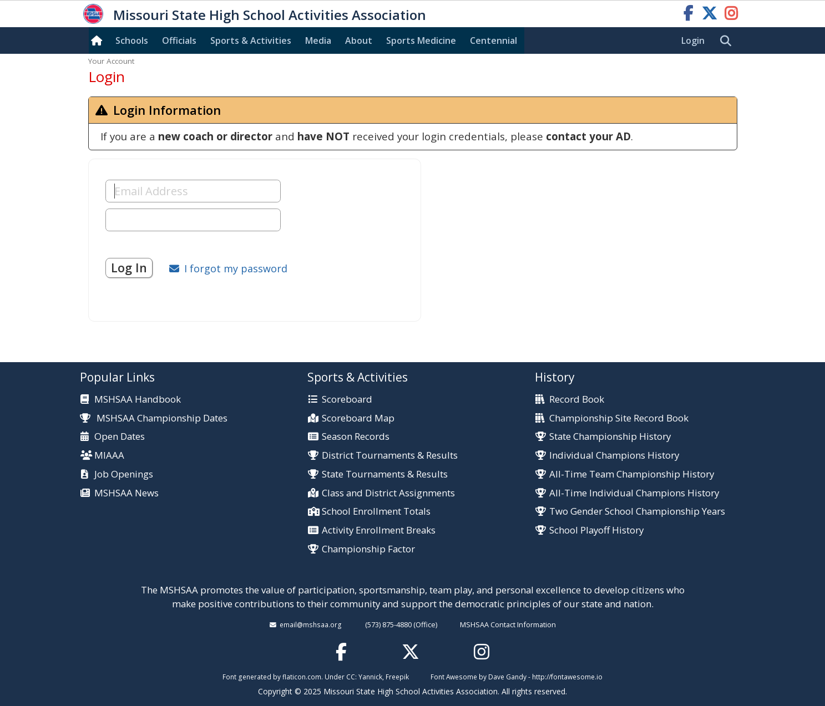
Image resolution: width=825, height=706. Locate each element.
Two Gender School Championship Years (637, 511)
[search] (728, 41)
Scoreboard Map (358, 418)
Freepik (397, 676)
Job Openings (123, 474)
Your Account (111, 61)
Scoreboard (347, 399)
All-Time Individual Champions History (634, 493)
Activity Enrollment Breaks (379, 530)
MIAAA (109, 455)
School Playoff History (596, 530)
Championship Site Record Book (619, 418)
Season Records (355, 436)
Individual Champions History (614, 455)
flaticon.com (301, 676)
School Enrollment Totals (376, 511)
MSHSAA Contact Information (508, 624)
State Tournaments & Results (385, 474)
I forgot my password (235, 268)
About (358, 40)
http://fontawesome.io (567, 676)
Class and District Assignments (388, 493)
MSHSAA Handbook (137, 399)
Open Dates (119, 436)
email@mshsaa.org (311, 624)
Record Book (576, 399)
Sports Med (421, 40)
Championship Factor (368, 549)
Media (318, 40)
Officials (179, 40)
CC (350, 676)
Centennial (493, 40)
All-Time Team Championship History (631, 474)
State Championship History (610, 436)
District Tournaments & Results (390, 455)
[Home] (99, 40)
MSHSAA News (126, 493)
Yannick (370, 676)
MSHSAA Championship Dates (154, 418)
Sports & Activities (250, 40)
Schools (131, 40)
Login (693, 40)
